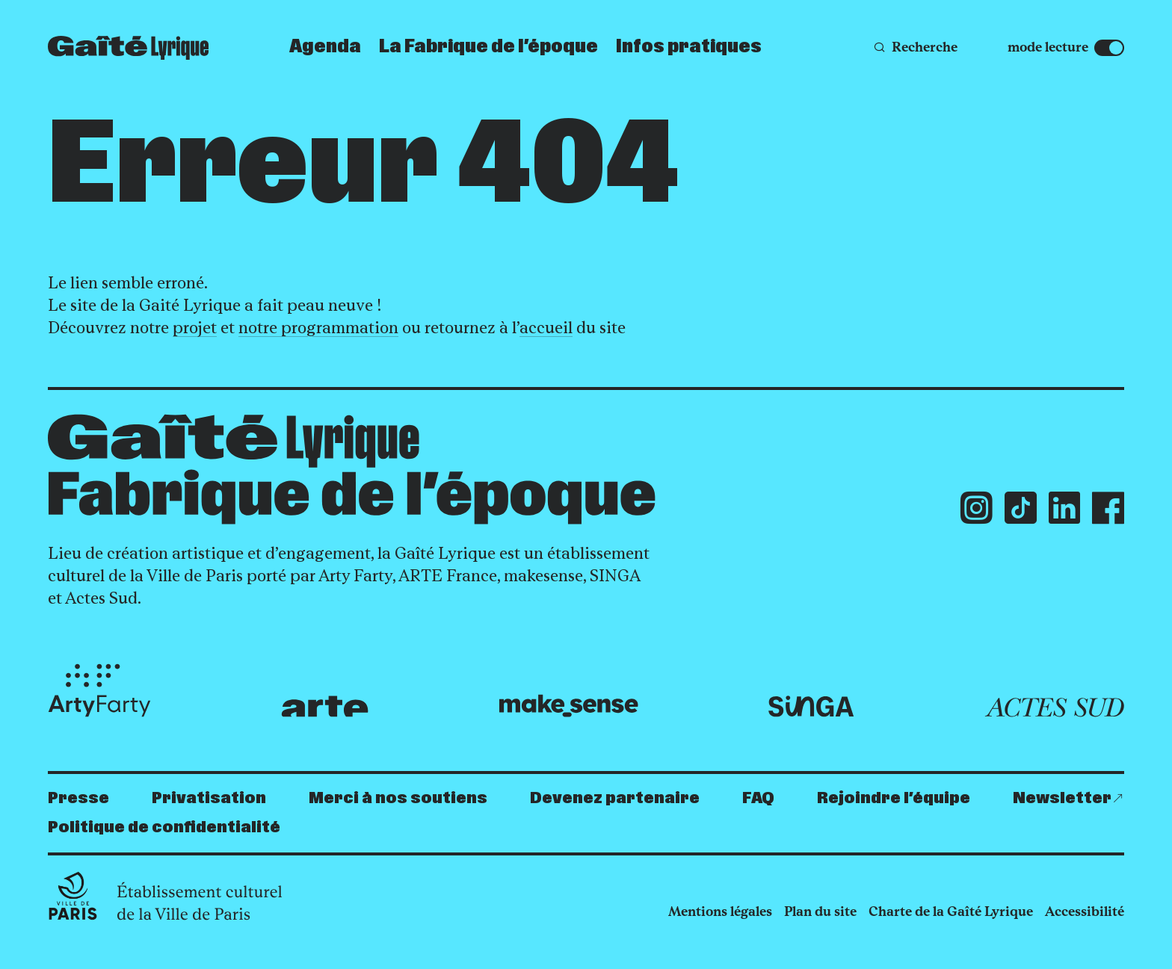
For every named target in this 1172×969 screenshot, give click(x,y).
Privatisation (209, 798)
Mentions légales (720, 911)
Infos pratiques (689, 47)
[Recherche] (915, 47)
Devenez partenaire (615, 798)
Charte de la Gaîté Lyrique (951, 911)
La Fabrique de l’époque (488, 47)
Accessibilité (1084, 911)
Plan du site (820, 911)
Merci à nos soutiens (398, 798)
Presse (78, 798)
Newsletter (1062, 798)
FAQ (758, 798)
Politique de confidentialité (164, 827)
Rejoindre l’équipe (893, 798)
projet (195, 328)
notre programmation (318, 328)
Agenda (325, 47)
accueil (546, 328)
